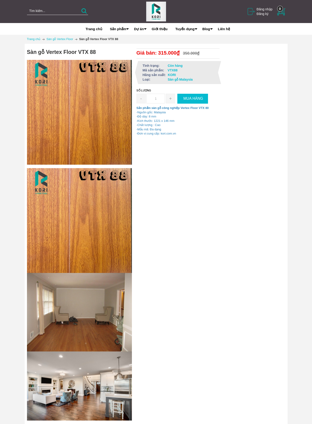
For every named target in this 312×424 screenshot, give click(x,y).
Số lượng (144, 90)
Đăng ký (262, 14)
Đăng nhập (265, 9)
